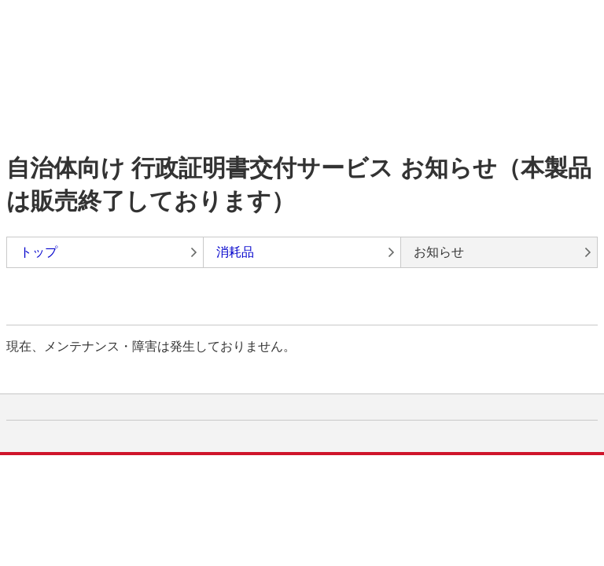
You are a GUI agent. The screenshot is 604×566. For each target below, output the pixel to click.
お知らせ (439, 252)
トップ (38, 252)
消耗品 (235, 252)
